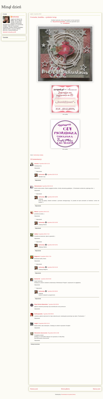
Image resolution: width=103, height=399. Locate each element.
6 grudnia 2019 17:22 (44, 234)
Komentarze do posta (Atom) (68, 394)
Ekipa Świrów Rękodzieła (41, 304)
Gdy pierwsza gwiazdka (59, 21)
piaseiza (36, 163)
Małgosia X (37, 256)
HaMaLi (36, 234)
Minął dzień (11, 7)
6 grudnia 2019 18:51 (52, 244)
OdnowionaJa (38, 186)
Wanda (36, 211)
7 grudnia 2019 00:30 (46, 278)
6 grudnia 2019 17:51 (46, 256)
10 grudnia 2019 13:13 (44, 323)
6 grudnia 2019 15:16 (52, 174)
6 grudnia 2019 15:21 (43, 211)
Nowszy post (34, 389)
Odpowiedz (37, 168)
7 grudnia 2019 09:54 (48, 313)
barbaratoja (42, 174)
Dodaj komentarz (35, 344)
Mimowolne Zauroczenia (40, 333)
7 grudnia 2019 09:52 (53, 304)
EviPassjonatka (38, 313)
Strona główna (65, 389)
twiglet (36, 323)
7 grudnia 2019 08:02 (52, 291)
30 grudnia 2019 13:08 (53, 333)
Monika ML (37, 278)
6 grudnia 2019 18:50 (52, 196)
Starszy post (96, 389)
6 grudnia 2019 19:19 (52, 267)
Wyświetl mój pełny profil (9, 32)
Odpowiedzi (39, 171)
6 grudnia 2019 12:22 (44, 163)
